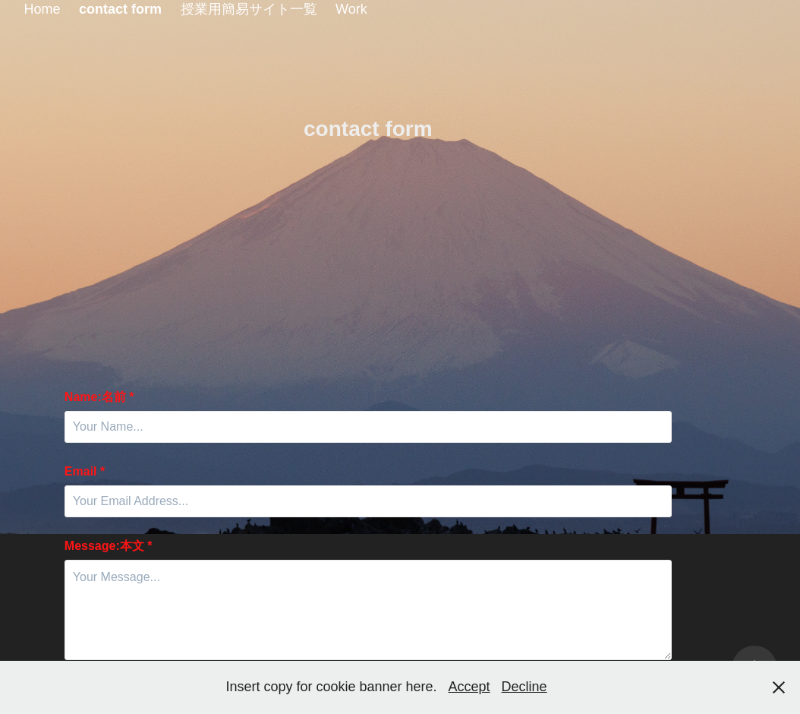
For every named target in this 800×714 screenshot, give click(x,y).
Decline (524, 686)
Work (351, 9)
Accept (469, 686)
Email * (85, 472)
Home (42, 9)
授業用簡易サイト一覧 (249, 9)
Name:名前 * (99, 397)
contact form (120, 9)
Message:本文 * (109, 546)
